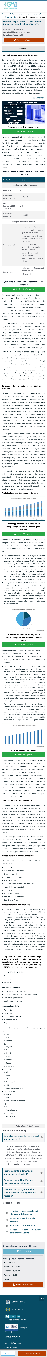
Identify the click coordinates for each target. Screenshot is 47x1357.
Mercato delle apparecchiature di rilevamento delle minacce (24, 1212)
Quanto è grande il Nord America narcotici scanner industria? (24, 1182)
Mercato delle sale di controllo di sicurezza (23, 1220)
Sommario (23, 48)
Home (4, 14)
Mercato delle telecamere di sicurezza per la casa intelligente (26, 1231)
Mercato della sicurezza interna (23, 1225)
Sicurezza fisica (10, 17)
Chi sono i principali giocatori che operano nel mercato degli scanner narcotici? (24, 1192)
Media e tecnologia (17, 14)
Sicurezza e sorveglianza (36, 14)
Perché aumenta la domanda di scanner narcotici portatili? (24, 1172)
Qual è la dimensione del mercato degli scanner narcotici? (24, 1137)
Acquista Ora (23, 1251)
